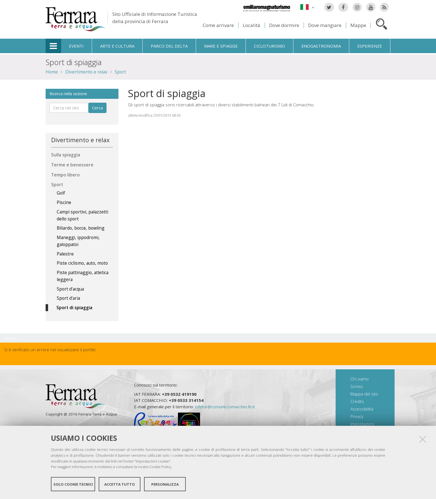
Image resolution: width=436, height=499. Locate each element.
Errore (10, 338)
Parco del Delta (169, 46)
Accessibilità (361, 409)
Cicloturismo (269, 46)
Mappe (358, 25)
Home (52, 72)
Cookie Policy (160, 467)
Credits (357, 401)
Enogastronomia (321, 46)
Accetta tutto (119, 484)
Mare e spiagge (221, 46)
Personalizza (165, 484)
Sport (120, 72)
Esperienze (369, 46)
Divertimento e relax (86, 72)
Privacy (356, 416)
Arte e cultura (117, 46)
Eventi (76, 46)
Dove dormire (284, 25)
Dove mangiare (324, 25)
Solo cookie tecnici (73, 484)
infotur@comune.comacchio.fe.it (225, 406)
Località (251, 25)
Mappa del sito (364, 394)
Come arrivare (218, 25)
